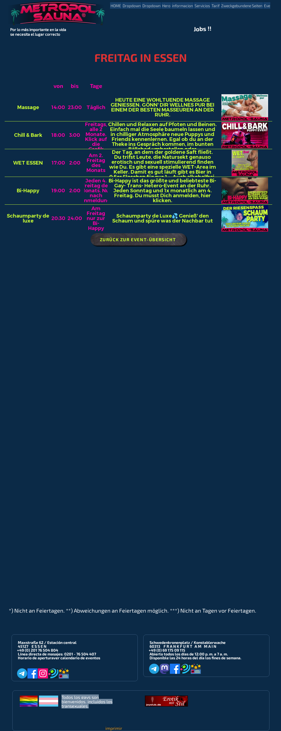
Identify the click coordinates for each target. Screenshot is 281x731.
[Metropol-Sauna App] (64, 673)
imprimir (113, 728)
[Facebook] (32, 673)
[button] (131, 5)
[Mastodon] (164, 669)
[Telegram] (22, 673)
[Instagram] (43, 673)
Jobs (200, 29)
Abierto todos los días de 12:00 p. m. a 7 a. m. (189, 654)
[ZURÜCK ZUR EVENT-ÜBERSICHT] (138, 239)
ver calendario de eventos (77, 657)
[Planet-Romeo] (53, 673)
